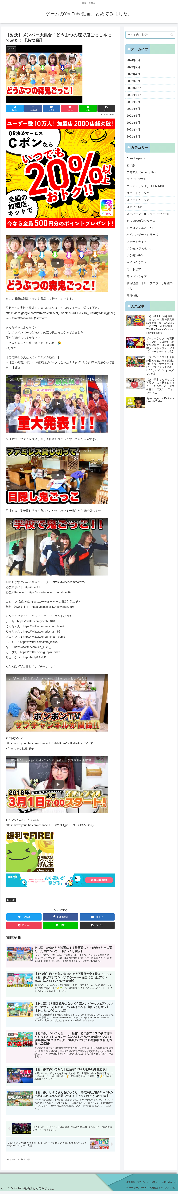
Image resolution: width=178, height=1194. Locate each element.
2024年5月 (133, 60)
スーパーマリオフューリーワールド (150, 213)
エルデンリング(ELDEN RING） (147, 186)
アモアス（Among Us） (142, 172)
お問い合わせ (168, 1185)
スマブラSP (134, 207)
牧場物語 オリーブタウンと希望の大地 (150, 286)
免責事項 (128, 1185)
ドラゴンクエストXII (140, 227)
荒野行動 (132, 295)
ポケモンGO (135, 255)
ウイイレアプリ (137, 179)
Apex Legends (136, 158)
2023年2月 (133, 67)
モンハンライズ (137, 276)
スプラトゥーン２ (138, 193)
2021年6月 (133, 115)
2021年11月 (134, 94)
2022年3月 (133, 81)
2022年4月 (133, 74)
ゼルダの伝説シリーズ (141, 220)
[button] (172, 35)
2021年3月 (133, 136)
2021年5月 (133, 122)
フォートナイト (137, 241)
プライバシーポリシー (147, 1185)
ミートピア (134, 269)
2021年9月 (133, 102)
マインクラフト (137, 262)
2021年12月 (134, 88)
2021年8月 (133, 108)
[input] (150, 35)
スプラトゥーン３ (138, 200)
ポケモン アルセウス (140, 248)
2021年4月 (133, 129)
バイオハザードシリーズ (142, 234)
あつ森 (11, 900)
